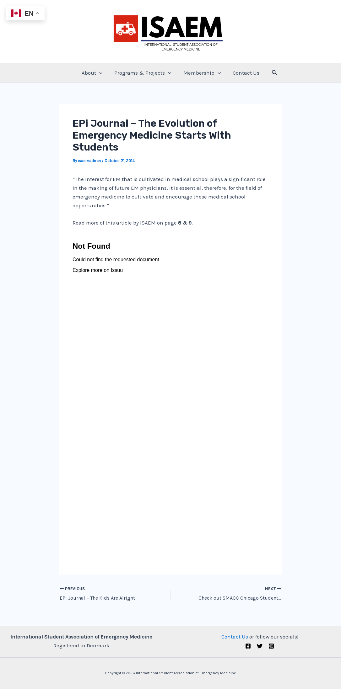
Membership (201, 72)
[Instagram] (271, 646)
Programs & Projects (143, 72)
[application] (101, 72)
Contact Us (244, 73)
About (94, 72)
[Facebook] (248, 646)
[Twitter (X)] (260, 646)
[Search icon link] (272, 73)
